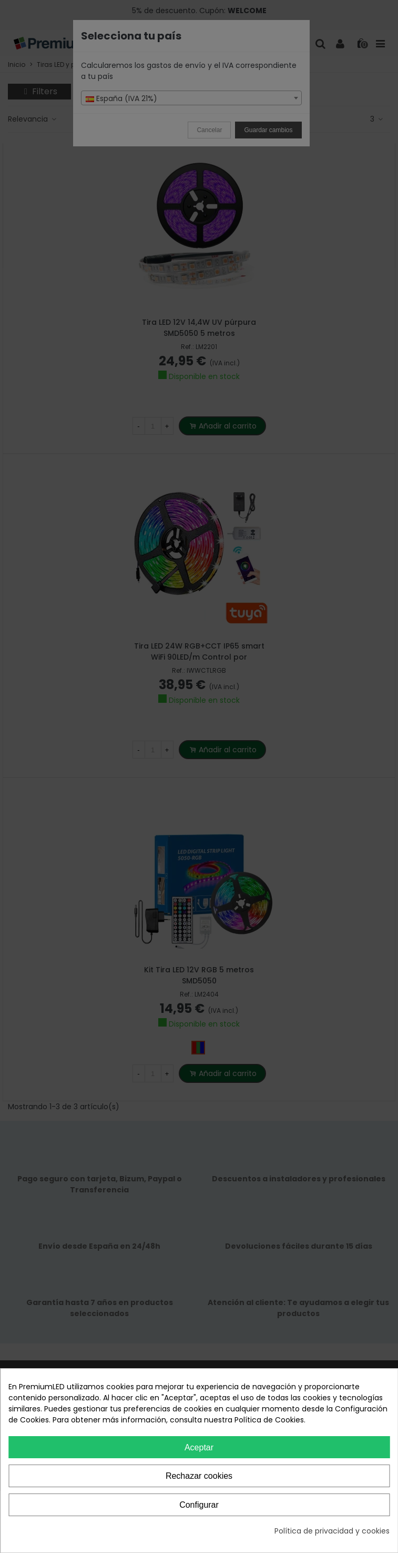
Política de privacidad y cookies (332, 1531)
